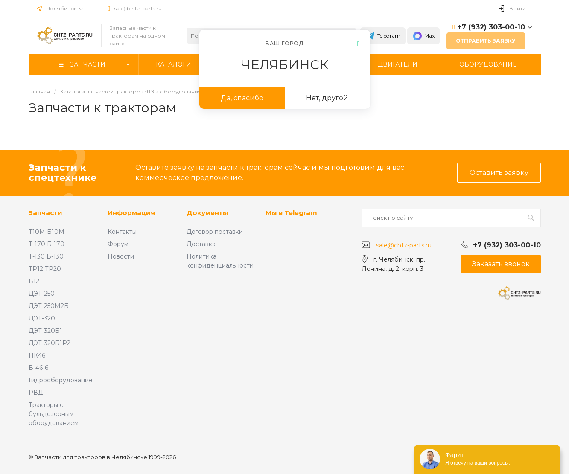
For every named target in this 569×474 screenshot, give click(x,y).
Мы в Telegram (291, 213)
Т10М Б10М (46, 232)
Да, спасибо (242, 98)
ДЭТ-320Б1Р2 (49, 343)
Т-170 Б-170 (46, 244)
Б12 (34, 281)
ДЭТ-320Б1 (45, 330)
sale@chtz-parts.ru (138, 8)
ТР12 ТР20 (45, 269)
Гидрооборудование (61, 380)
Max (423, 36)
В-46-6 (38, 368)
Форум (118, 244)
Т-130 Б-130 (46, 256)
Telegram (382, 36)
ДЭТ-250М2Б (49, 306)
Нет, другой (327, 98)
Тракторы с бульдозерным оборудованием (54, 414)
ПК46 (37, 355)
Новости (121, 256)
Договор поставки (215, 232)
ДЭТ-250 (42, 293)
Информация (131, 213)
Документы (207, 213)
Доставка (201, 244)
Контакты (122, 232)
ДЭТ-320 (42, 318)
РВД (36, 392)
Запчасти (45, 213)
